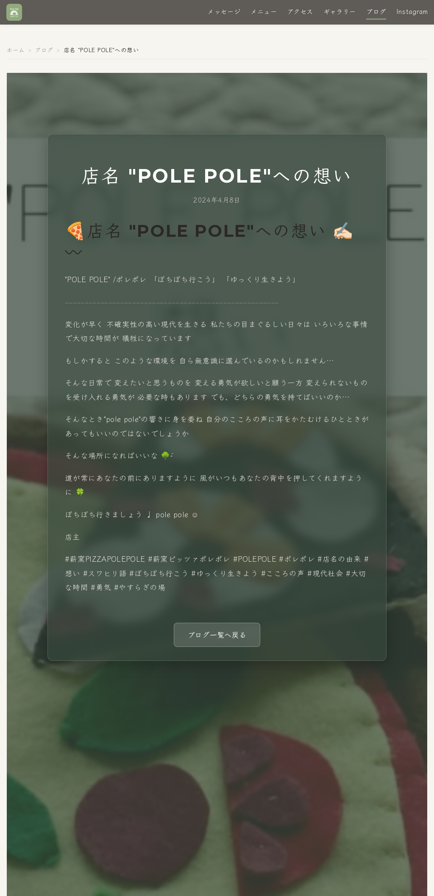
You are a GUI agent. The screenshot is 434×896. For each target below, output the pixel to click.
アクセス (293, 14)
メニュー (256, 14)
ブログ (369, 14)
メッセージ (216, 14)
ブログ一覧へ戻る (217, 634)
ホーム (16, 49)
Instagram (404, 14)
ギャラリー (332, 14)
